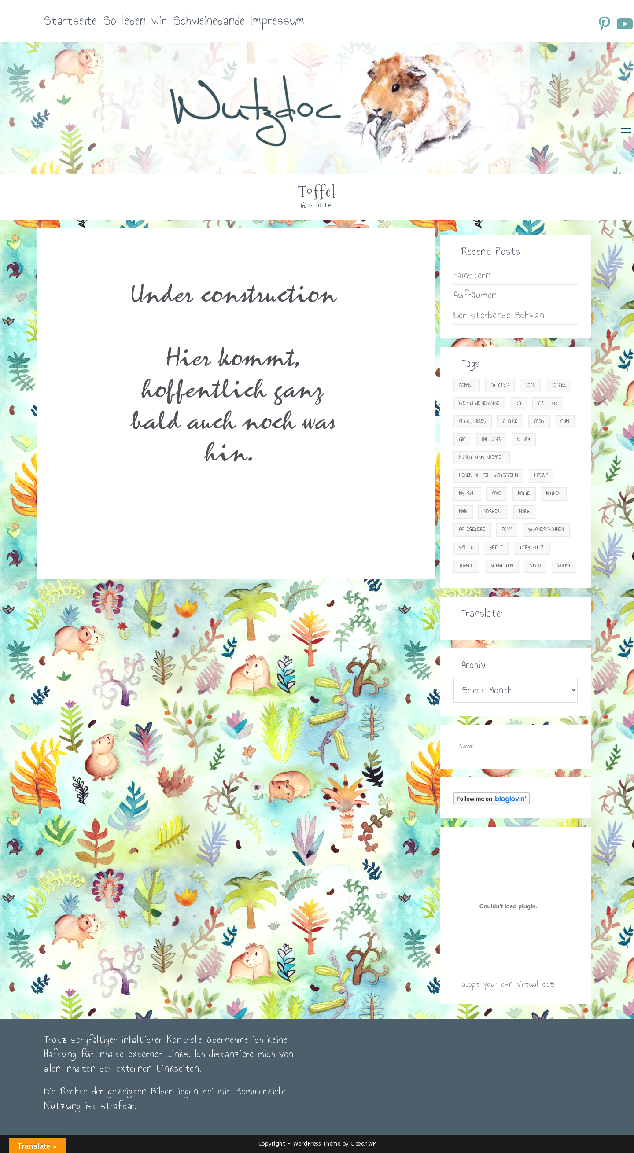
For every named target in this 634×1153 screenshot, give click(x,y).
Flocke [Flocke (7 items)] (510, 421)
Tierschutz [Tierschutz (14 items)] (532, 548)
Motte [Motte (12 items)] (524, 493)
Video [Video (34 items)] (535, 566)
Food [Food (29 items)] (539, 421)
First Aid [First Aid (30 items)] (547, 403)
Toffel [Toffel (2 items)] (466, 566)
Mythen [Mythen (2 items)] (553, 493)
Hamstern (472, 275)
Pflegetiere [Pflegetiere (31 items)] (472, 530)
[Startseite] (304, 205)
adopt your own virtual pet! (508, 984)
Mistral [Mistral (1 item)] (467, 493)
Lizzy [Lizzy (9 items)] (541, 475)
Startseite (70, 20)
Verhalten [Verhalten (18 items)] (501, 566)
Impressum (277, 20)
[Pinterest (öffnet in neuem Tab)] (606, 23)
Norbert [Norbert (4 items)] (493, 512)
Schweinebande (209, 20)
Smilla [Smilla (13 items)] (466, 548)
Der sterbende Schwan (499, 315)
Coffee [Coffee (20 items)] (559, 385)
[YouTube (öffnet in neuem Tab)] (624, 23)
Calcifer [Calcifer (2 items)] (500, 385)
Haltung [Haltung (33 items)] (491, 439)
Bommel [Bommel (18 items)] (466, 385)
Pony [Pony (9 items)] (507, 530)
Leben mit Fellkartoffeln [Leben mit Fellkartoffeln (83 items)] (488, 475)
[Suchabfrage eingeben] (515, 746)
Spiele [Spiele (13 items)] (496, 548)
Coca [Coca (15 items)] (530, 385)
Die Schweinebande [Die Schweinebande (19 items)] (479, 403)
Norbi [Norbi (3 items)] (525, 512)
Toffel (324, 205)
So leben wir (135, 20)
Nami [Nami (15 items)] (463, 512)
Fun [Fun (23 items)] (564, 421)
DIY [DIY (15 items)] (518, 403)
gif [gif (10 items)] (462, 439)
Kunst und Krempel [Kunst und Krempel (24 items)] (481, 457)
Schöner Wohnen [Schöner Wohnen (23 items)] (546, 530)
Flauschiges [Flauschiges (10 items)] (472, 421)
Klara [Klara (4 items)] (523, 439)
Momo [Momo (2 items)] (496, 493)
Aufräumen (475, 294)
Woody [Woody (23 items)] (564, 566)
